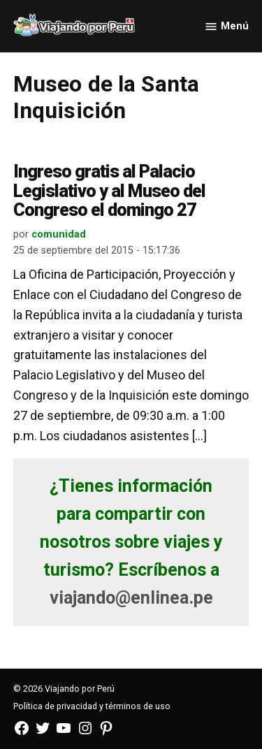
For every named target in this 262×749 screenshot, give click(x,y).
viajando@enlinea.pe (131, 598)
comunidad (58, 234)
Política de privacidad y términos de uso (91, 706)
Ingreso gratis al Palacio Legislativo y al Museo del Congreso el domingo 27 (109, 190)
